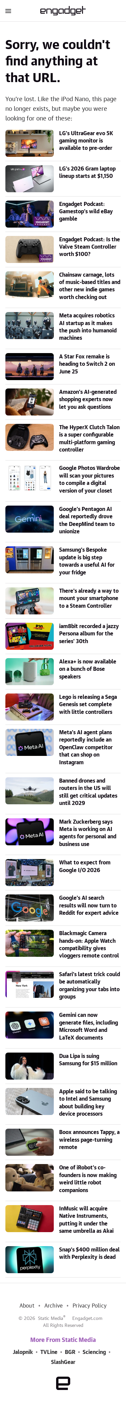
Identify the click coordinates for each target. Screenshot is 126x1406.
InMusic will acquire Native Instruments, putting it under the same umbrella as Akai (86, 1220)
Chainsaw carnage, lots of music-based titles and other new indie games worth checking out (89, 286)
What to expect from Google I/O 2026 (85, 866)
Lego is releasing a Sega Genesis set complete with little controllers (88, 704)
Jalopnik (23, 1352)
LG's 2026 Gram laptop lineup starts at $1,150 (87, 172)
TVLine (48, 1352)
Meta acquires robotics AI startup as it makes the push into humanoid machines (88, 327)
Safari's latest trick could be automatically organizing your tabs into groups (89, 986)
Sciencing (94, 1352)
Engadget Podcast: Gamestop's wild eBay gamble (86, 212)
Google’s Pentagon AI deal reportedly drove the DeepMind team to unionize (87, 520)
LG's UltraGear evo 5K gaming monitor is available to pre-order (86, 141)
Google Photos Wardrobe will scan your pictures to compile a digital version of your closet (89, 479)
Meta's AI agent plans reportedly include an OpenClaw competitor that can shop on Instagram (86, 747)
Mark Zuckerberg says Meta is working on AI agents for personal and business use (87, 833)
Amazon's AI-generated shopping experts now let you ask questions (88, 399)
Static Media (50, 1318)
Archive (53, 1306)
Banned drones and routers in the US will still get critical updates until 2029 (88, 792)
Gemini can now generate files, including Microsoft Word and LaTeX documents (88, 1026)
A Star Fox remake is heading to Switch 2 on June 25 (87, 364)
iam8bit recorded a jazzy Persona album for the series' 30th (89, 634)
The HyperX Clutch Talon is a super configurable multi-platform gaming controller (89, 439)
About (26, 1306)
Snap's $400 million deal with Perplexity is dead (89, 1253)
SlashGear (63, 1362)
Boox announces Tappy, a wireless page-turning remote (89, 1140)
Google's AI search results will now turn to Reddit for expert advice (89, 905)
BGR (70, 1352)
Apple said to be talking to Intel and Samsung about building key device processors (88, 1103)
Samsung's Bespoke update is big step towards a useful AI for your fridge (87, 561)
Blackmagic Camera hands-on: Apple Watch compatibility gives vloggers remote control (89, 944)
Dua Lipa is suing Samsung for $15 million (88, 1060)
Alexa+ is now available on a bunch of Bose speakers (87, 669)
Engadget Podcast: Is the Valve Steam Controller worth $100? (89, 247)
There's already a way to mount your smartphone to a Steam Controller (89, 598)
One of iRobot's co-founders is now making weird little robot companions (88, 1179)
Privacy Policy (90, 1306)
